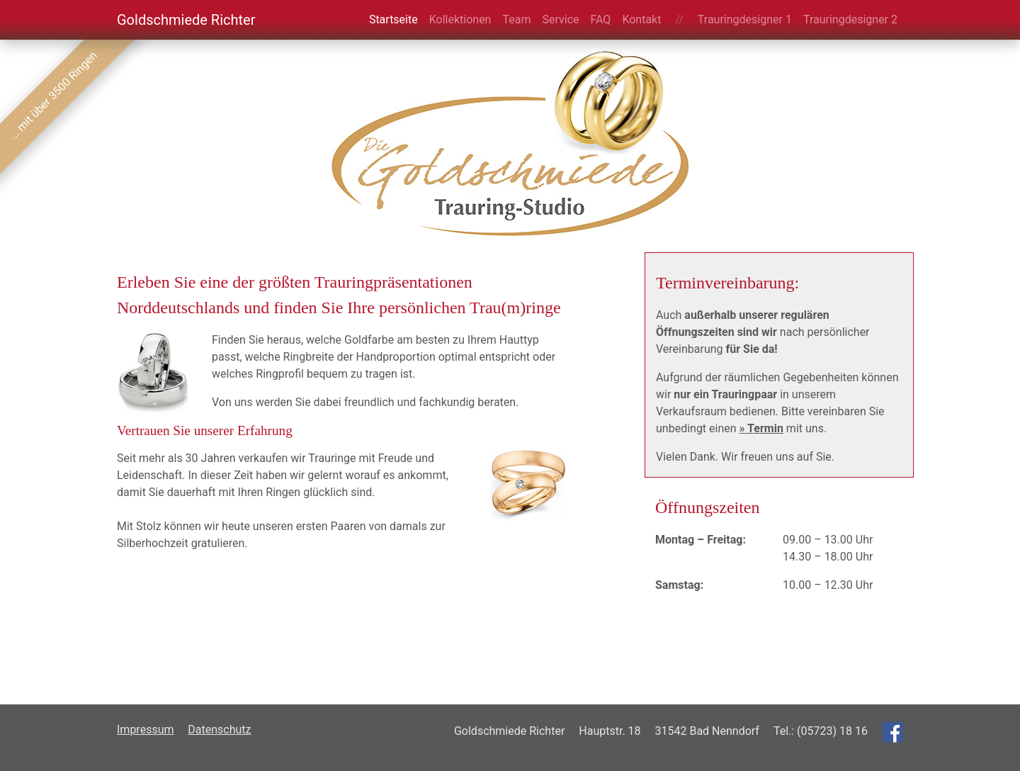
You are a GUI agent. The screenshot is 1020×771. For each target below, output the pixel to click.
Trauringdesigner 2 (850, 19)
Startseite (393, 19)
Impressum (145, 729)
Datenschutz (219, 729)
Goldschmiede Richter (186, 19)
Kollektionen (460, 19)
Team (516, 19)
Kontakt (641, 19)
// (679, 19)
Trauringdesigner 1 (745, 19)
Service (560, 19)
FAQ (601, 19)
